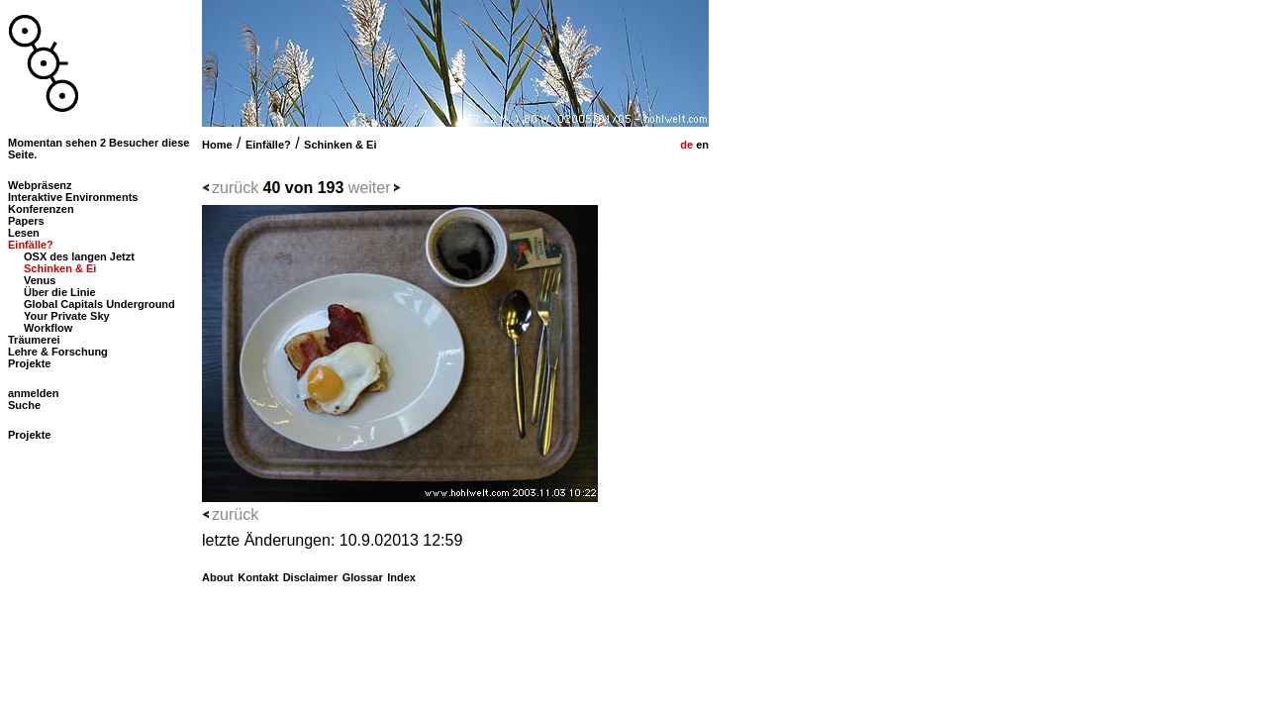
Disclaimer (311, 577)
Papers (26, 221)
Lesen (24, 233)
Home (217, 145)
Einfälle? (268, 145)
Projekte (29, 363)
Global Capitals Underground (99, 304)
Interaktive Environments (73, 197)
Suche (24, 405)
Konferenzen (41, 209)
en (701, 145)
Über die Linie (60, 292)
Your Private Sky (67, 316)
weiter (369, 187)
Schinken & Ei (340, 145)
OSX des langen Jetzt (79, 256)
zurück (235, 187)
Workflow (48, 328)
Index (401, 577)
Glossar (362, 577)
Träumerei (34, 340)
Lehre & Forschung (58, 351)
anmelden (33, 393)
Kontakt (258, 577)
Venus (39, 280)
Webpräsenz (40, 185)
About (218, 577)
